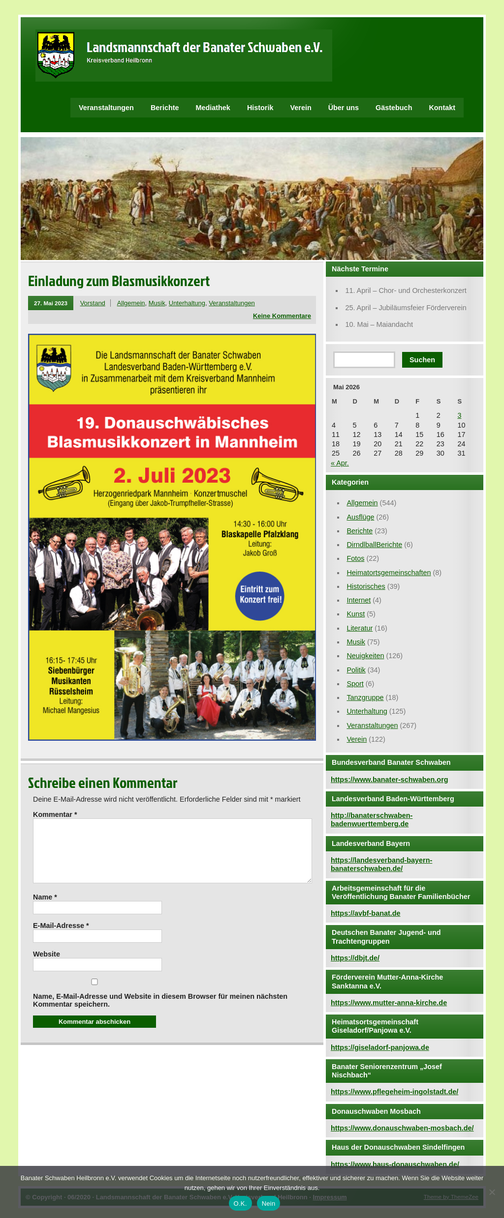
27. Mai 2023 (50, 303)
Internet (358, 600)
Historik (260, 108)
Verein (300, 108)
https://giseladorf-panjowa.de (380, 1047)
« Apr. (340, 463)
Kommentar (55, 814)
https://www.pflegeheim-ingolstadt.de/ (394, 1092)
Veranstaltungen (106, 108)
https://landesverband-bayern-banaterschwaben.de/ (381, 864)
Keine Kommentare (282, 315)
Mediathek (213, 108)
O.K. (240, 1203)
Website (46, 966)
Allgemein (131, 303)
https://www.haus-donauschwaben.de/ (395, 1164)
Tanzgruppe (364, 697)
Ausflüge (360, 517)
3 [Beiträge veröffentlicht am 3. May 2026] (459, 415)
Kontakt (442, 108)
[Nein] (492, 1192)
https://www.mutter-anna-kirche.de (389, 1003)
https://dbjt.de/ (355, 958)
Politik (355, 670)
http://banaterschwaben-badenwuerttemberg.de (371, 820)
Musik (157, 303)
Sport (354, 684)
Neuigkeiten (365, 656)
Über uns (343, 108)
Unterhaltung (187, 303)
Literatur (359, 628)
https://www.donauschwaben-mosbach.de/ (402, 1128)
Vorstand (92, 303)
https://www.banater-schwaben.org (389, 779)
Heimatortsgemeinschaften (388, 573)
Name (45, 909)
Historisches (365, 586)
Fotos (355, 558)
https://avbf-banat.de (366, 913)
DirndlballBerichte (374, 545)
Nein (269, 1203)
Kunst (355, 614)
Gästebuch (394, 108)
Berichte (165, 108)
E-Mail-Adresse (61, 937)
